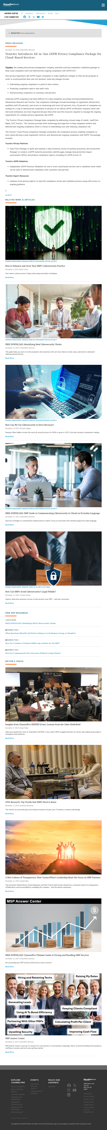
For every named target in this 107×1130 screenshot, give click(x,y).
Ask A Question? (17, 1112)
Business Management (13, 261)
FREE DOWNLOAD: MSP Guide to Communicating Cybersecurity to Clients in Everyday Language (52, 513)
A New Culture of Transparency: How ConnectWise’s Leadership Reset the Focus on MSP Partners (52, 877)
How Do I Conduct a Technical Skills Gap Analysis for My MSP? (32, 643)
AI (22, 13)
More (57, 13)
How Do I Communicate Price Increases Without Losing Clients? (33, 653)
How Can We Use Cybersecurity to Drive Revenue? (29, 424)
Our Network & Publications (17, 1098)
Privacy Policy (89, 1102)
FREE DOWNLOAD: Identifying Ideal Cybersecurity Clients (33, 344)
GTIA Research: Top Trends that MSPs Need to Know (30, 802)
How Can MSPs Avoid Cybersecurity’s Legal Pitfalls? (30, 591)
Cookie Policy (88, 1105)
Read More (9, 277)
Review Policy (89, 1096)
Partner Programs (43, 420)
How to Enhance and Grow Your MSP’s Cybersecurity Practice (35, 265)
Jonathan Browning (26, 806)
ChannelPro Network (27, 50)
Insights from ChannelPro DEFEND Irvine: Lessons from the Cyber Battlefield (42, 724)
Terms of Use (89, 1099)
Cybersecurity (40, 13)
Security (8, 195)
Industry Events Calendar (36, 1092)
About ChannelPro (18, 1086)
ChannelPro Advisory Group (16, 1103)
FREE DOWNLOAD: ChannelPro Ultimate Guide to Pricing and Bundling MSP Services (47, 955)
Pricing (50, 13)
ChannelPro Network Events (35, 1086)
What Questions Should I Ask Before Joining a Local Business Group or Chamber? (40, 633)
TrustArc (9, 67)
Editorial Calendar (18, 1094)
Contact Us (88, 1093)
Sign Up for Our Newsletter (17, 1108)
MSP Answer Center (43, 261)
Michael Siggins (25, 428)
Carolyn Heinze (25, 595)
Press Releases (14, 43)
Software (46, 587)
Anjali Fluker (24, 728)
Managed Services (28, 261)
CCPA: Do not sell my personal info (89, 1109)
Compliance (29, 13)
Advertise (51, 1086)
